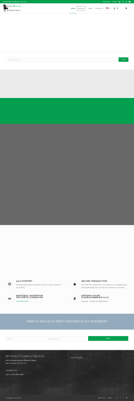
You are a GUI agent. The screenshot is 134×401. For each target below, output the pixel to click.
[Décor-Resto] (12, 8)
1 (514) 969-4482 (16, 374)
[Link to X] (126, 1)
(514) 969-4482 (22, 301)
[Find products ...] (67, 59)
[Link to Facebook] (123, 1)
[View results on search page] (123, 59)
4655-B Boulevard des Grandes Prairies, (21, 360)
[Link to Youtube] (129, 1)
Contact (114, 1)
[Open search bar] (117, 8)
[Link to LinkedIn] (119, 1)
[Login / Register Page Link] (114, 8)
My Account (106, 1)
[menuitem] (106, 1)
